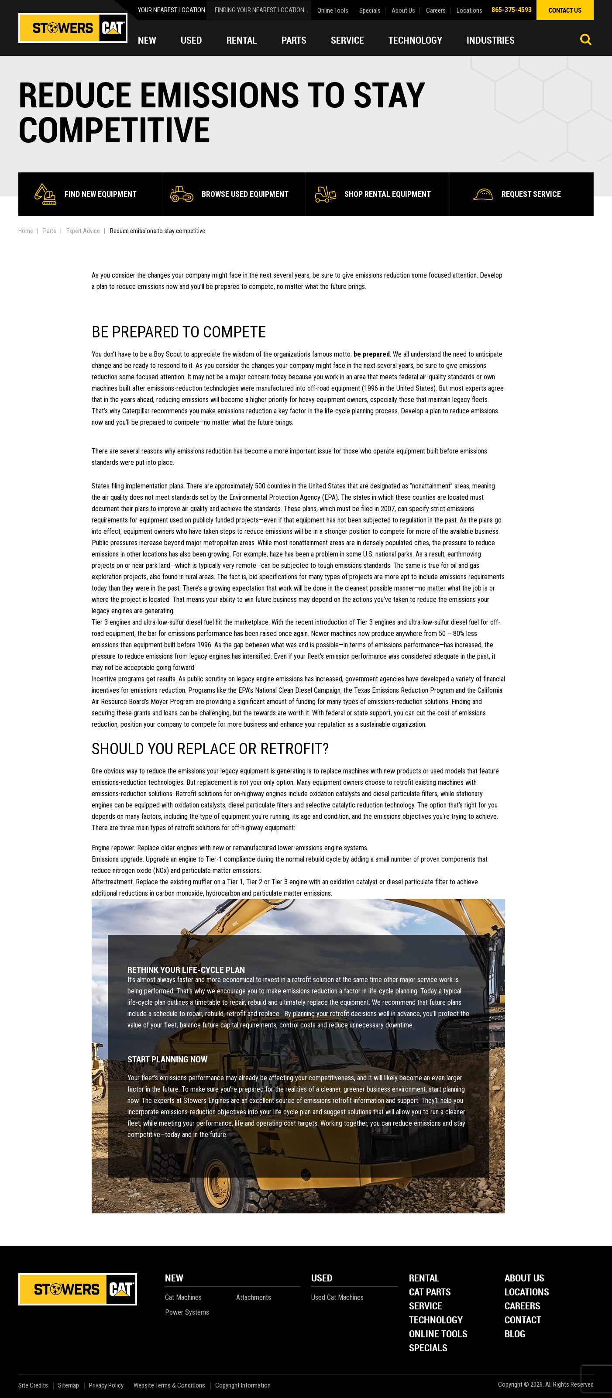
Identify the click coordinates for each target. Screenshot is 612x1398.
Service (347, 40)
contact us (565, 10)
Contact (523, 1320)
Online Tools (332, 10)
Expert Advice (83, 230)
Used (191, 40)
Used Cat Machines (337, 1297)
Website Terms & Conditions (169, 1385)
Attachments (253, 1297)
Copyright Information (243, 1385)
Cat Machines (183, 1297)
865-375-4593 (512, 10)
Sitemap (68, 1385)
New (147, 40)
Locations (469, 10)
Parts (294, 40)
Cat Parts (430, 1292)
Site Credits (33, 1385)
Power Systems (187, 1312)
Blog (515, 1334)
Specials (370, 10)
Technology (415, 40)
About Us (403, 10)
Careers (436, 10)
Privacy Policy (106, 1385)
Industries (491, 40)
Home (25, 230)
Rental (242, 40)
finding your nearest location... (261, 10)
